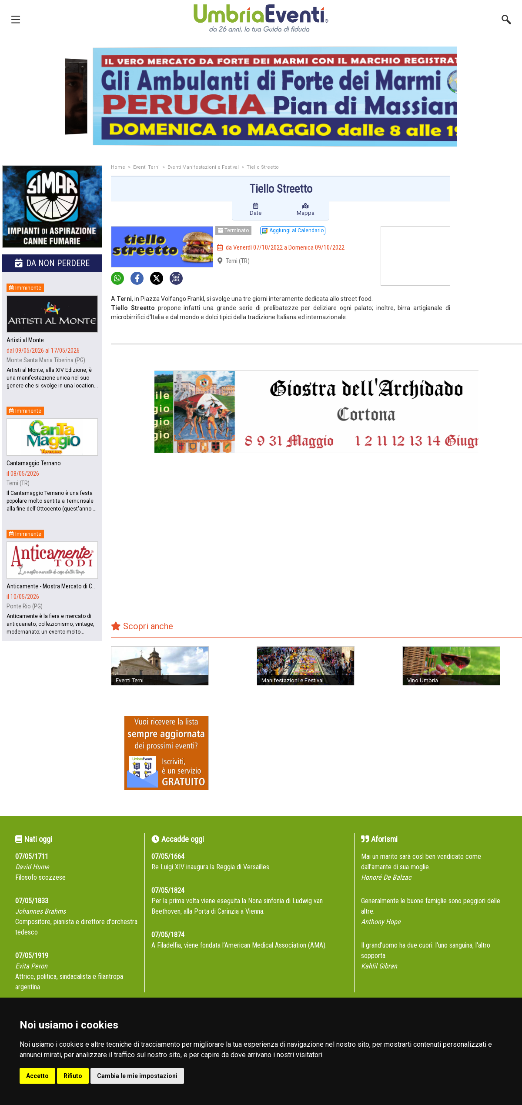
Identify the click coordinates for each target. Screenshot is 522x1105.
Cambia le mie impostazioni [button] (137, 1075)
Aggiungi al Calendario (293, 230)
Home (118, 167)
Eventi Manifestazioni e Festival (203, 167)
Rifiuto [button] (73, 1075)
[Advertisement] (489, 200)
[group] (257, 97)
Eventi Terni (146, 167)
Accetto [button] (37, 1075)
